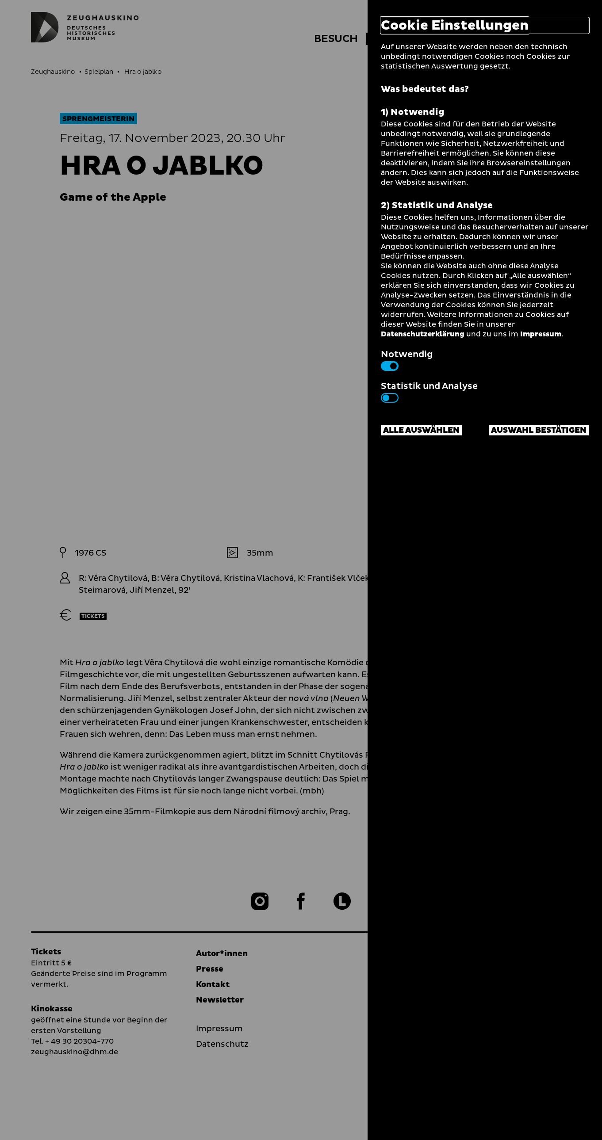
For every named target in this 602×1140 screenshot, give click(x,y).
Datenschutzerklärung (422, 334)
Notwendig (407, 359)
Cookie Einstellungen (455, 25)
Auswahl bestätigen (539, 430)
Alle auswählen (421, 430)
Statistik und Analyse (429, 391)
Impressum (540, 334)
